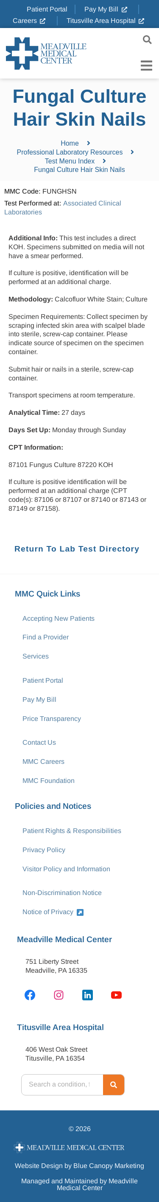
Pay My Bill (39, 699)
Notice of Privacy (53, 911)
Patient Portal (42, 680)
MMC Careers (43, 761)
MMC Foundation (48, 780)
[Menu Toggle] (146, 65)
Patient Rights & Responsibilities (71, 830)
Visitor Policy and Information (66, 869)
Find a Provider (45, 637)
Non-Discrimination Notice (62, 892)
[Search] (113, 1085)
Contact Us (39, 742)
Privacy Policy (43, 849)
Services (35, 656)
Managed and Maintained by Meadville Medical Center (79, 1184)
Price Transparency (51, 718)
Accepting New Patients (58, 618)
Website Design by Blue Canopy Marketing (79, 1165)
